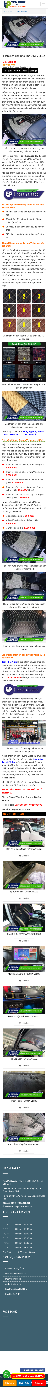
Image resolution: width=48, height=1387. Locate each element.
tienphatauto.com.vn (23, 1206)
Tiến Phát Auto (10, 1181)
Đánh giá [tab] (33, 71)
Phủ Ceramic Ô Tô (13, 1279)
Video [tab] (25, 71)
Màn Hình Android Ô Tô (15, 1273)
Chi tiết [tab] (17, 71)
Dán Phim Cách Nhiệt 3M (16, 1289)
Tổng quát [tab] (7, 71)
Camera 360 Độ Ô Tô (14, 1268)
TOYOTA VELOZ (21, 12)
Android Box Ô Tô (13, 1284)
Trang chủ (8, 12)
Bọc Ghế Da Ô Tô (12, 1294)
